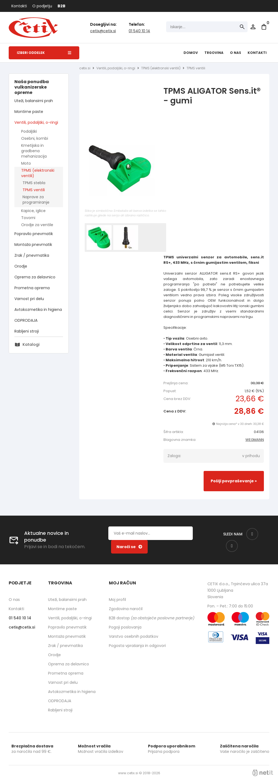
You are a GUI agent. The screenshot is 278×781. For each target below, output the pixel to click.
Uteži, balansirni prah (33, 100)
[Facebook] (252, 534)
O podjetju (42, 6)
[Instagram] (232, 546)
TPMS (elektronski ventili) (37, 173)
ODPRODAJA (25, 320)
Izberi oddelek (44, 52)
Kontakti (19, 6)
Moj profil (117, 599)
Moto (26, 163)
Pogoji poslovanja (125, 627)
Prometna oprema (32, 288)
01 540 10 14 (139, 31)
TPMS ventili (34, 190)
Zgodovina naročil (126, 608)
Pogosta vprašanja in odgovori (137, 645)
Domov (191, 52)
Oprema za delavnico (34, 277)
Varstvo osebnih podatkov (133, 636)
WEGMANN (254, 439)
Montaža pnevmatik (33, 244)
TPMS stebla (34, 183)
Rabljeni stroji (26, 331)
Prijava (253, 26)
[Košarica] (263, 26)
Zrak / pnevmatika (31, 255)
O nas (235, 52)
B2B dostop (151, 618)
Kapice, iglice (33, 210)
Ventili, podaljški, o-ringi (36, 122)
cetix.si (84, 68)
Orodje (20, 266)
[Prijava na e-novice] (129, 547)
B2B (61, 6)
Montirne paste (28, 111)
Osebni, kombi (34, 138)
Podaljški (29, 131)
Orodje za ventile (37, 224)
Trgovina (213, 52)
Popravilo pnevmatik (33, 233)
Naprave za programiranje (36, 199)
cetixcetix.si (103, 31)
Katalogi (31, 344)
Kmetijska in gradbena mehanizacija (34, 151)
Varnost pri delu (29, 298)
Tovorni (28, 217)
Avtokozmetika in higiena (38, 309)
